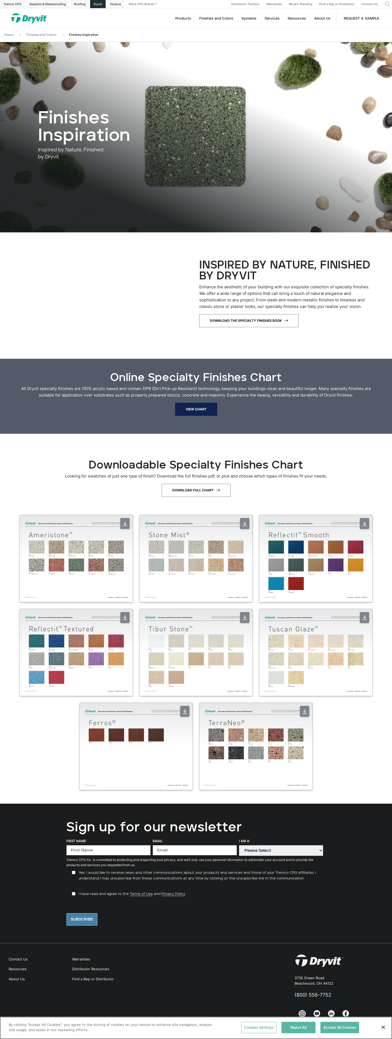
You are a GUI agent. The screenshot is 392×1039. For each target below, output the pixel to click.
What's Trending (300, 4)
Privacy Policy (173, 894)
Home (9, 35)
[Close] (383, 1027)
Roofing (79, 4)
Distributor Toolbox (245, 4)
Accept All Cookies (339, 1027)
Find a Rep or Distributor (336, 4)
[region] (196, 1028)
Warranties (274, 4)
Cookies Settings (259, 1027)
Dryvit (98, 4)
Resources (297, 18)
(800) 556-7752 (313, 995)
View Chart (196, 409)
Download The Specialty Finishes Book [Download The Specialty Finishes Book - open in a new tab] (246, 321)
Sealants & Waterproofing (47, 4)
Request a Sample (361, 18)
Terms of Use (141, 894)
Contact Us (370, 4)
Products (183, 18)
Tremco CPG (12, 4)
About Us (322, 18)
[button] (387, 4)
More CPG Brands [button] (141, 4)
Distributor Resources (90, 969)
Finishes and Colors (41, 35)
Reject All (298, 1027)
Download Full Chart (193, 490)
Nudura (115, 4)
